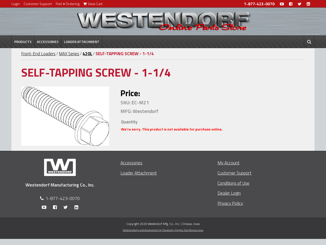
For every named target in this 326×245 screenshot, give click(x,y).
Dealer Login (229, 193)
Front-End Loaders (38, 53)
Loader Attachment (81, 41)
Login (15, 3)
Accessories (48, 41)
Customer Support (38, 3)
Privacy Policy (230, 203)
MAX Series (69, 53)
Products (23, 41)
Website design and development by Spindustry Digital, (163, 230)
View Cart (93, 3)
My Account (228, 162)
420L (87, 53)
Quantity (129, 122)
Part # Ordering (67, 3)
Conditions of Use (233, 183)
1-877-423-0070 (259, 4)
